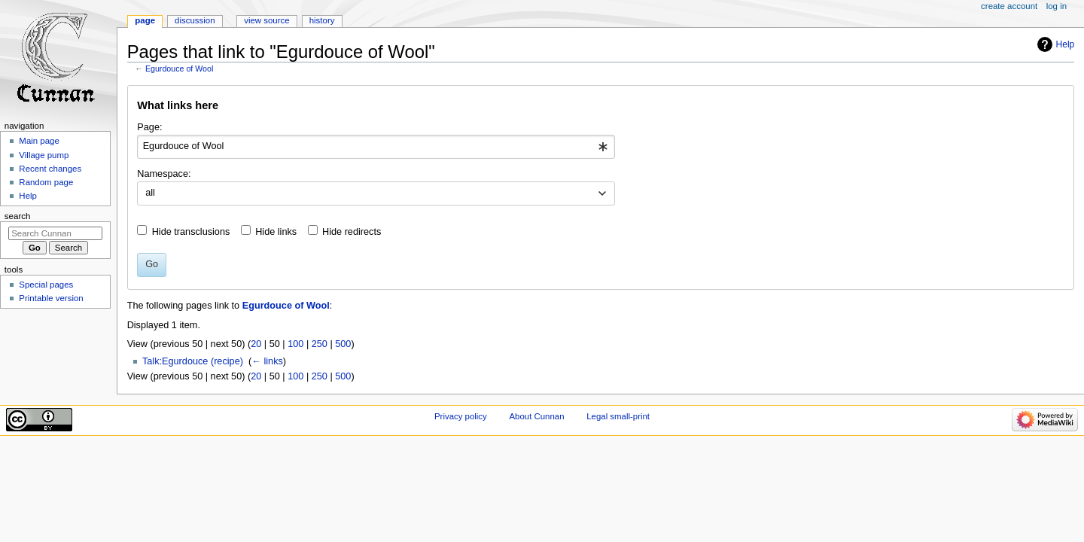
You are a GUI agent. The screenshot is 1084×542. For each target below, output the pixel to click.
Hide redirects (351, 232)
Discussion (195, 20)
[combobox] (376, 147)
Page (145, 20)
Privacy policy (460, 416)
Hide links (276, 232)
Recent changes (50, 168)
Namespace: (163, 174)
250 (319, 344)
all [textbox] (150, 192)
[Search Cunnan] (55, 233)
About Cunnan (536, 416)
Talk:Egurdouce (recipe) (192, 361)
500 (343, 344)
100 (295, 344)
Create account (1009, 6)
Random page (46, 182)
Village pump (44, 155)
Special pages (46, 284)
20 (256, 344)
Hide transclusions (191, 232)
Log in (1056, 6)
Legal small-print (618, 416)
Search (18, 216)
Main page (39, 140)
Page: (149, 127)
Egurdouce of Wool (179, 68)
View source (266, 20)
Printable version (51, 298)
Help (1065, 44)
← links (267, 361)
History (322, 20)
